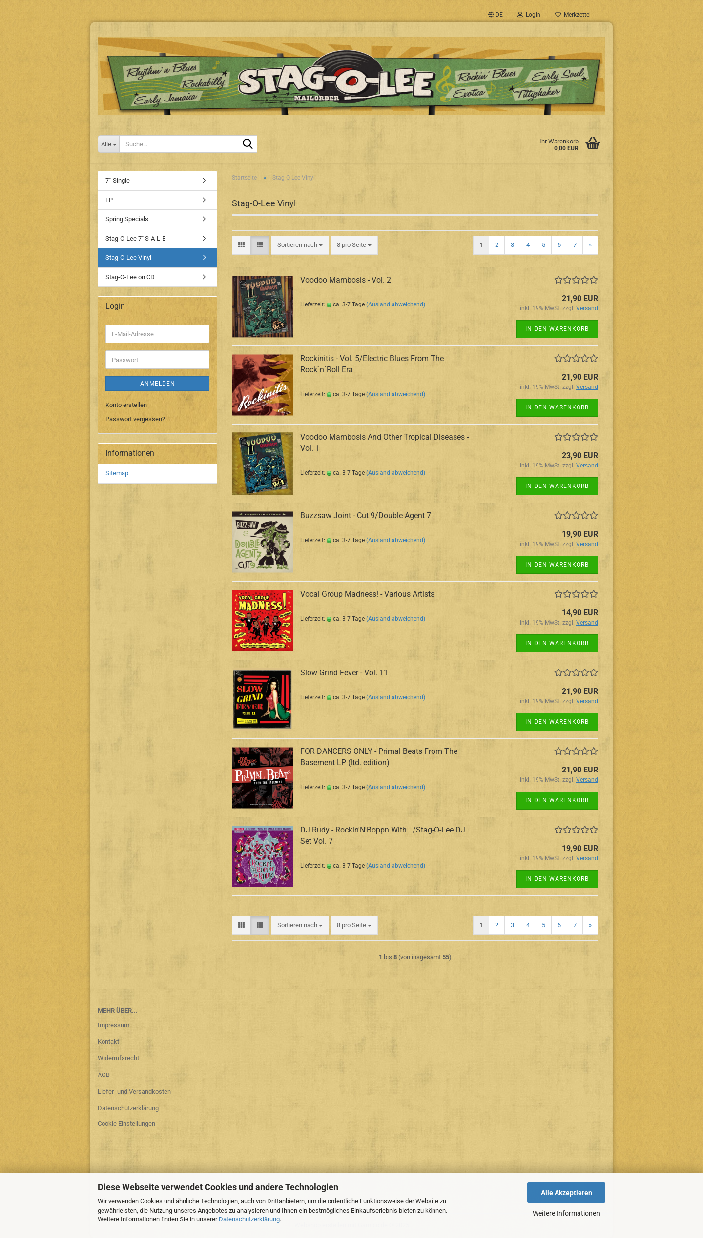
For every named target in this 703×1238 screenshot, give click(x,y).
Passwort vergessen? (135, 419)
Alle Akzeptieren (566, 1193)
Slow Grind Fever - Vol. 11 (344, 672)
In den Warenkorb (557, 328)
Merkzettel (573, 14)
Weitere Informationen (566, 1213)
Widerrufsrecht (118, 1058)
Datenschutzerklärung (249, 1219)
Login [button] (528, 14)
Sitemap (116, 473)
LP (109, 199)
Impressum (113, 1025)
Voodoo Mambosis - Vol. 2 (345, 279)
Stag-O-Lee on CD (130, 277)
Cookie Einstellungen (126, 1123)
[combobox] (300, 245)
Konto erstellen (126, 404)
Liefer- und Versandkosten (134, 1091)
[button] (495, 14)
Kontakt (108, 1041)
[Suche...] (108, 144)
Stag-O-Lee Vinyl (128, 257)
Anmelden (157, 383)
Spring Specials (126, 219)
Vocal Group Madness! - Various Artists (367, 594)
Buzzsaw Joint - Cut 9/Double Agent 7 (365, 515)
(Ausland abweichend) (395, 304)
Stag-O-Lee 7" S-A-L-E (135, 238)
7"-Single (117, 180)
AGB (104, 1074)
